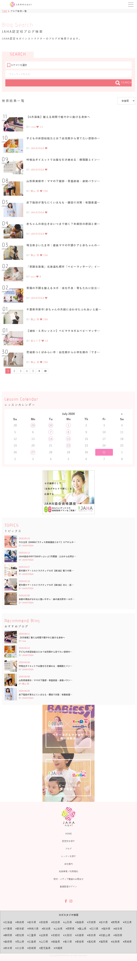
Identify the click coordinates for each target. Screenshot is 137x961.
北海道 (8, 922)
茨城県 (91, 922)
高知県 (91, 941)
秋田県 (56, 922)
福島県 (79, 922)
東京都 (20, 928)
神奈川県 (33, 928)
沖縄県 (58, 948)
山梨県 (58, 928)
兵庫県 (79, 935)
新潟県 (46, 928)
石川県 (94, 928)
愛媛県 (79, 941)
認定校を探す (68, 841)
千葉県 (8, 928)
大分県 (20, 948)
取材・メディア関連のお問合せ (68, 879)
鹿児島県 (45, 948)
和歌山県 (104, 935)
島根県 (8, 941)
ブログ (68, 848)
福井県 (106, 928)
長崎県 (127, 941)
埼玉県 (127, 922)
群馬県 (115, 922)
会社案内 (68, 863)
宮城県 (44, 922)
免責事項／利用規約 (68, 871)
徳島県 (56, 941)
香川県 (68, 941)
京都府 (56, 935)
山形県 (68, 922)
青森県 (20, 922)
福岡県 (103, 941)
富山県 (82, 928)
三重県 (32, 935)
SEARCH (123, 83)
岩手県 (32, 922)
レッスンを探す (68, 856)
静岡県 (8, 935)
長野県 (70, 928)
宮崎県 (32, 948)
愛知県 (20, 935)
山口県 (44, 941)
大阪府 (68, 935)
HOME (68, 833)
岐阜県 (118, 928)
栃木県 (103, 922)
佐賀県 (115, 941)
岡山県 (20, 941)
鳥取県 (118, 935)
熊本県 (8, 948)
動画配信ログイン (68, 886)
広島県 (32, 941)
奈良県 (91, 935)
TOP (4, 11)
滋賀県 (44, 935)
